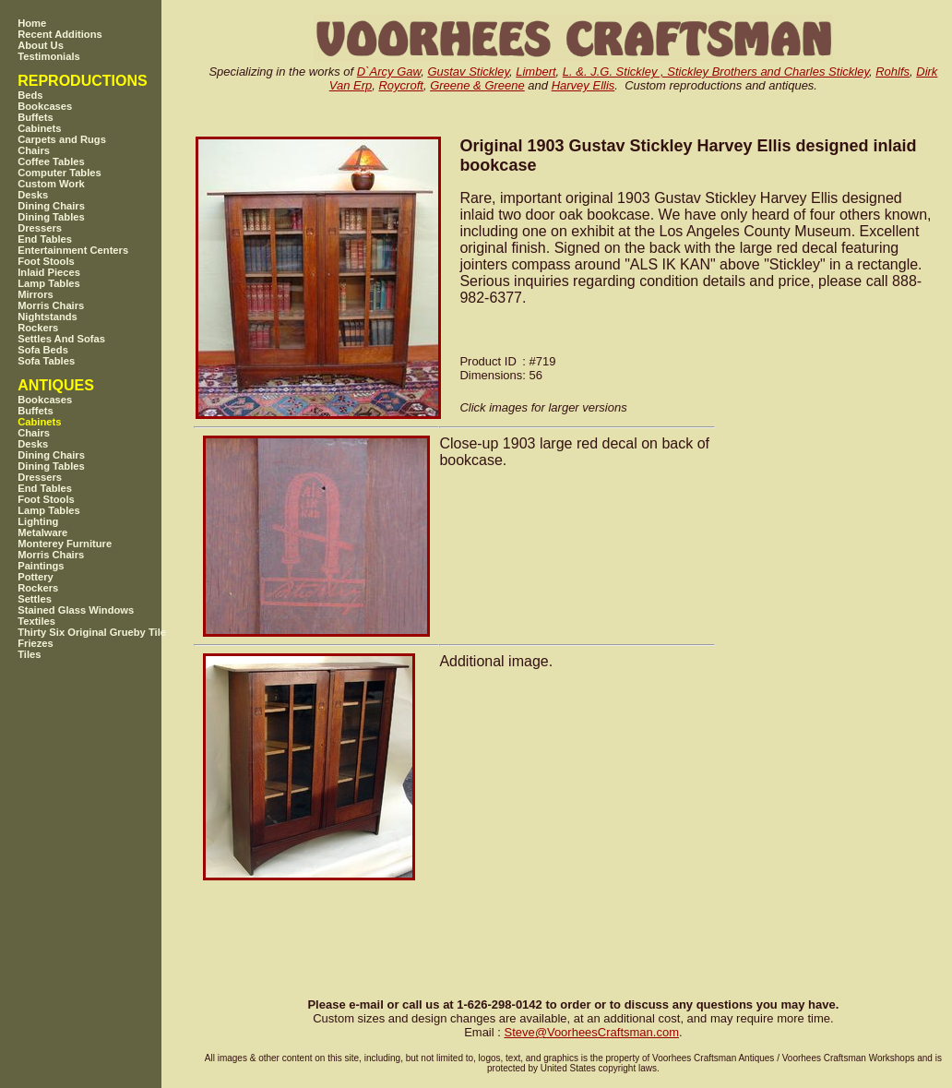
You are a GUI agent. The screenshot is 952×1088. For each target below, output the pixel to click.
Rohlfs (892, 71)
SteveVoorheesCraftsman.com (591, 1032)
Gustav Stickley (468, 71)
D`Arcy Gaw (389, 71)
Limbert (535, 71)
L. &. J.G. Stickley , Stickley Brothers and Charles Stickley (716, 71)
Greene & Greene (477, 85)
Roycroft (400, 85)
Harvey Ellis (583, 85)
